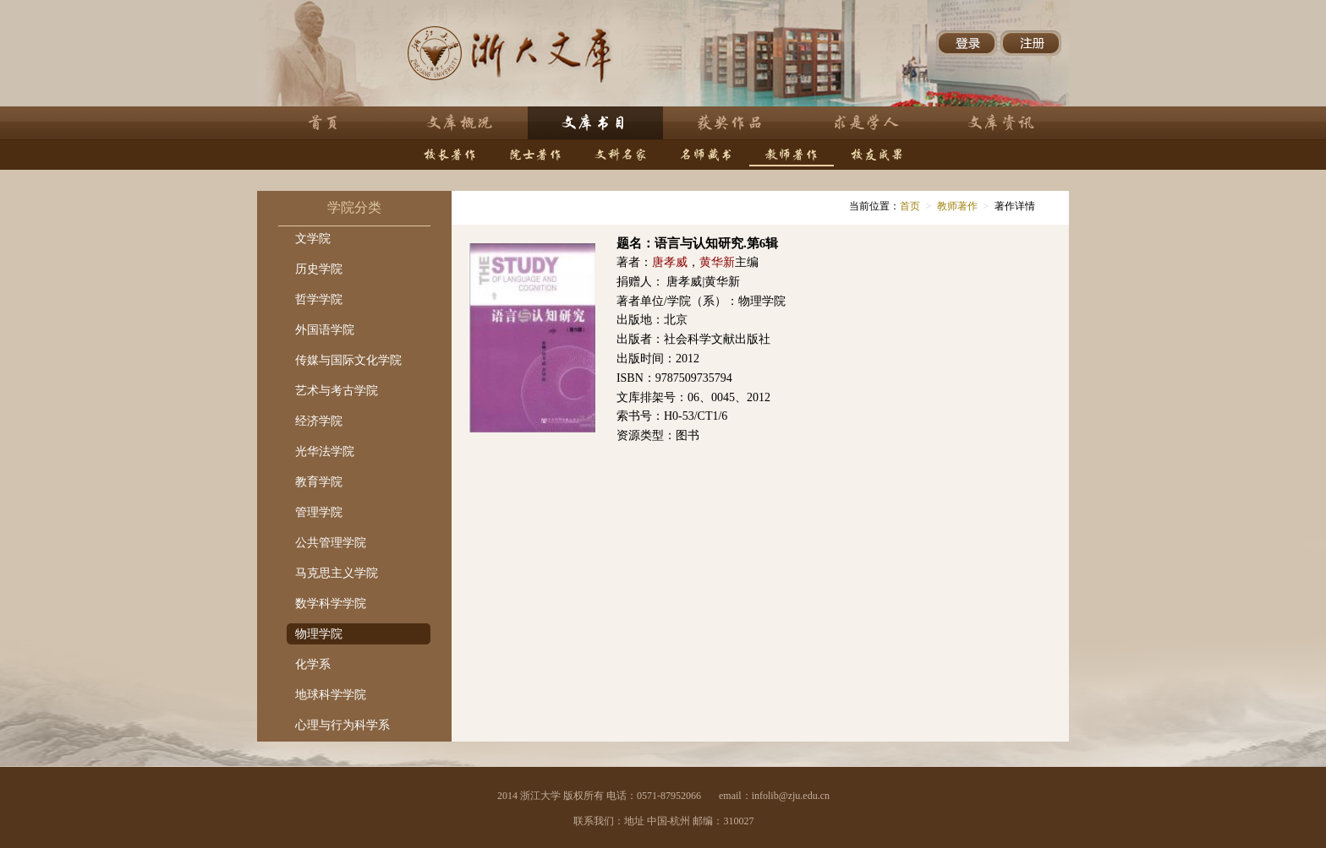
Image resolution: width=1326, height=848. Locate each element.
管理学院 (318, 512)
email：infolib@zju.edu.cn (774, 796)
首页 (910, 206)
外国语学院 (324, 329)
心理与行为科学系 (342, 725)
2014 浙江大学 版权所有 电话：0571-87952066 (599, 796)
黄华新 (717, 262)
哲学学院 (318, 299)
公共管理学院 (330, 542)
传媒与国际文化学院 (348, 360)
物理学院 (318, 634)
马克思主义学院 (336, 573)
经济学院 (318, 421)
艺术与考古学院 (336, 390)
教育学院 (318, 482)
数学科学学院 (330, 603)
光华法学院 (324, 451)
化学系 (313, 664)
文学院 (313, 238)
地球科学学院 (330, 694)
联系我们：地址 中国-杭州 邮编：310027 (663, 821)
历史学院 (318, 269)
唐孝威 (670, 262)
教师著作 (957, 206)
